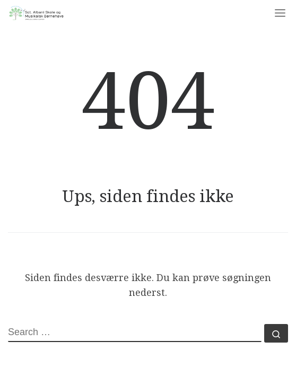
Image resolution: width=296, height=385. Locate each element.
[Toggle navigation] (280, 12)
